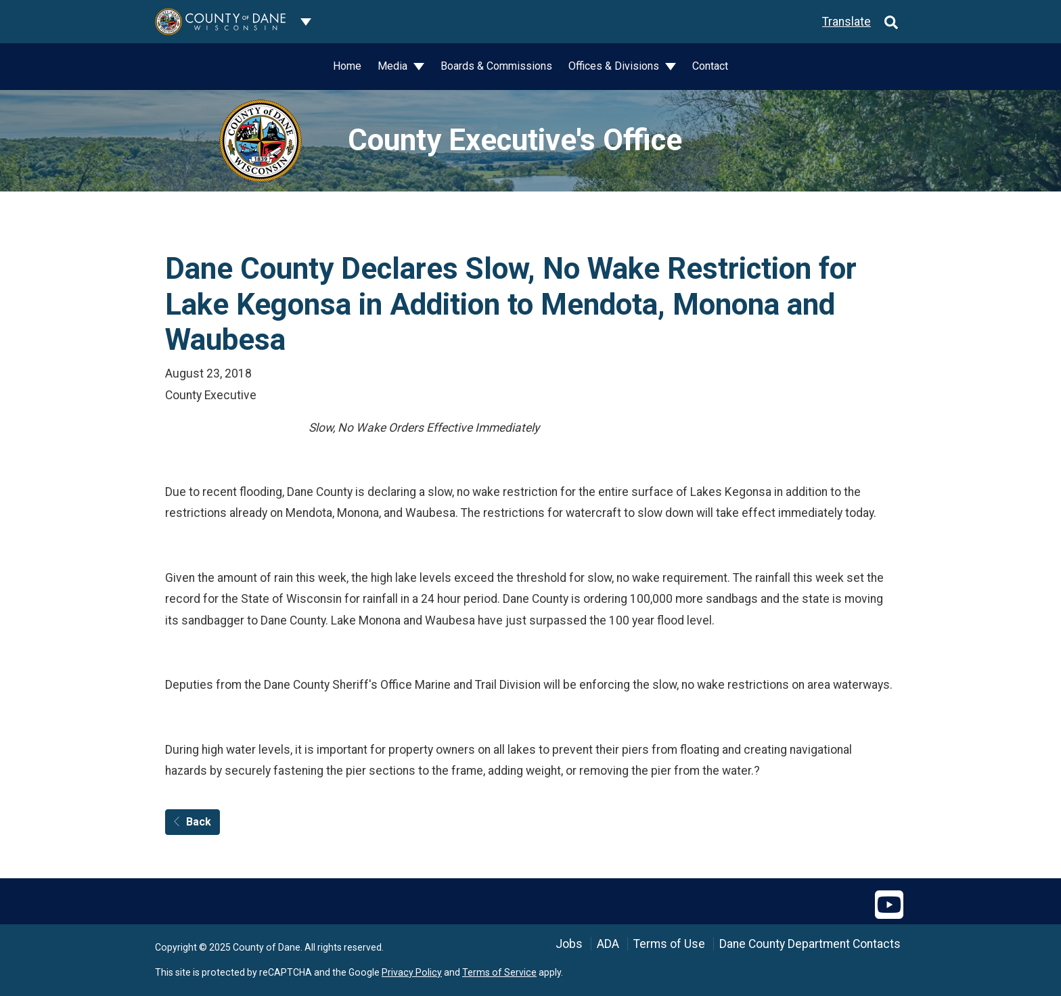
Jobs (569, 944)
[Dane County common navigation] (306, 22)
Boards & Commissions (496, 66)
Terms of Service (499, 972)
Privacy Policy (412, 972)
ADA (608, 944)
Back (192, 821)
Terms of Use (669, 944)
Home (347, 66)
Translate (846, 21)
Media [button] (394, 66)
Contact (710, 66)
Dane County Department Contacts (810, 944)
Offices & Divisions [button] (615, 66)
